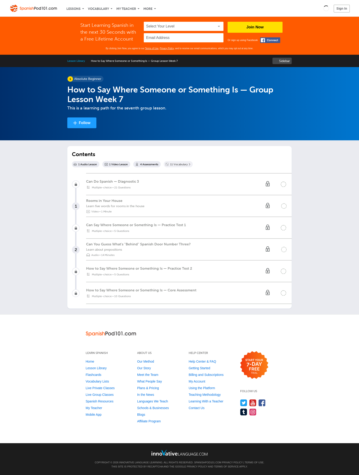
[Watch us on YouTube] (252, 402)
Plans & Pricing (148, 388)
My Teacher (126, 9)
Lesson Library (76, 60)
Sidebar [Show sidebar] (284, 61)
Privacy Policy (167, 48)
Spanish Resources (99, 401)
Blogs (141, 414)
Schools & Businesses (153, 408)
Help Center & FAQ (202, 361)
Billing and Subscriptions (206, 375)
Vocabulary (98, 9)
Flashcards (93, 375)
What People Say (149, 381)
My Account (197, 381)
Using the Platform (202, 388)
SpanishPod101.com (207, 462)
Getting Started (199, 368)
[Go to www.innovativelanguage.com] (179, 453)
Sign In (341, 8)
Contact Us (196, 408)
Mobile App (93, 414)
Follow (84, 123)
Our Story (144, 368)
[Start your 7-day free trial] (254, 365)
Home (90, 361)
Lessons (73, 9)
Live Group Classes (100, 394)
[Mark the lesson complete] (284, 206)
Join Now (255, 27)
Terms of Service (226, 466)
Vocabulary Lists (97, 381)
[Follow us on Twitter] (243, 402)
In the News (145, 394)
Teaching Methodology (205, 394)
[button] (326, 8)
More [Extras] (147, 9)
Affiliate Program (149, 421)
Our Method (145, 361)
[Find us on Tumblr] (243, 411)
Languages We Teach (152, 401)
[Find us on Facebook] (262, 402)
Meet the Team (147, 375)
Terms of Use (151, 48)
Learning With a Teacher (206, 401)
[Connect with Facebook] (270, 40)
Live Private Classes (100, 388)
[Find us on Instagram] (252, 411)
